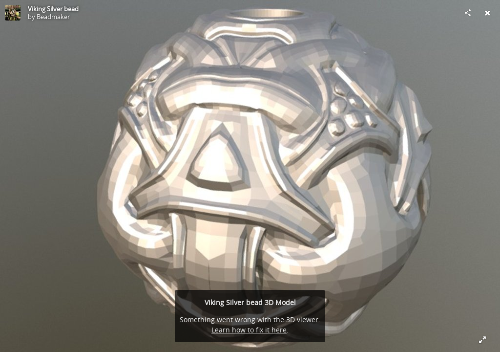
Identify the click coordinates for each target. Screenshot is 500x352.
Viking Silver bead (53, 8)
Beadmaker (53, 16)
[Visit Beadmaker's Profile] (13, 13)
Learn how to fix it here (249, 329)
